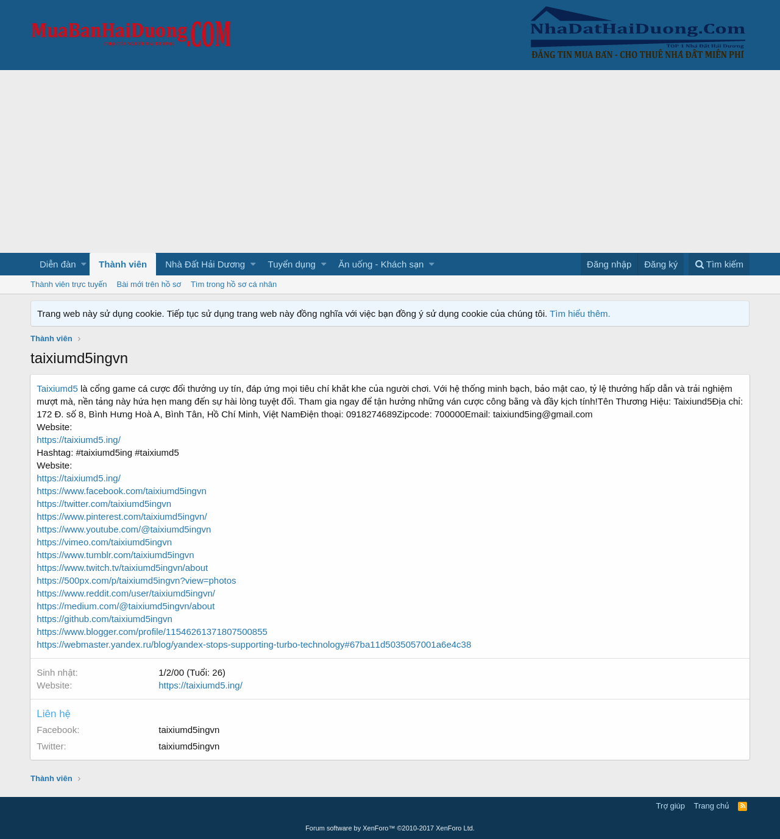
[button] (84, 264)
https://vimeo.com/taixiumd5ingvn (104, 542)
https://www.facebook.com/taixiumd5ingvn (122, 491)
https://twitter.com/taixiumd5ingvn (104, 503)
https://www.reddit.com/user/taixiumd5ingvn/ (126, 593)
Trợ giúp (670, 805)
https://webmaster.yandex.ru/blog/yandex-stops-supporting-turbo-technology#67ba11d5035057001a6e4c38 (254, 644)
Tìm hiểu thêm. (580, 313)
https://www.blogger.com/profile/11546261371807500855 (152, 631)
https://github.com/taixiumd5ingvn (105, 619)
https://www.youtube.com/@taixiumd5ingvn (124, 529)
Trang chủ (711, 805)
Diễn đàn (58, 264)
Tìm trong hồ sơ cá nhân (234, 284)
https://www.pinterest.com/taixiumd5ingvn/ (122, 516)
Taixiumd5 (58, 388)
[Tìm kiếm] (719, 264)
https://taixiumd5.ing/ (79, 439)
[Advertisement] (390, 161)
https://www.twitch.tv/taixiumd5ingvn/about (122, 567)
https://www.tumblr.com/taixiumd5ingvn (115, 555)
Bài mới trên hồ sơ (149, 284)
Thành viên (123, 264)
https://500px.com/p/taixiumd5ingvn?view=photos (136, 580)
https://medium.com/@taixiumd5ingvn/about (126, 606)
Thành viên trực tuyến (68, 284)
